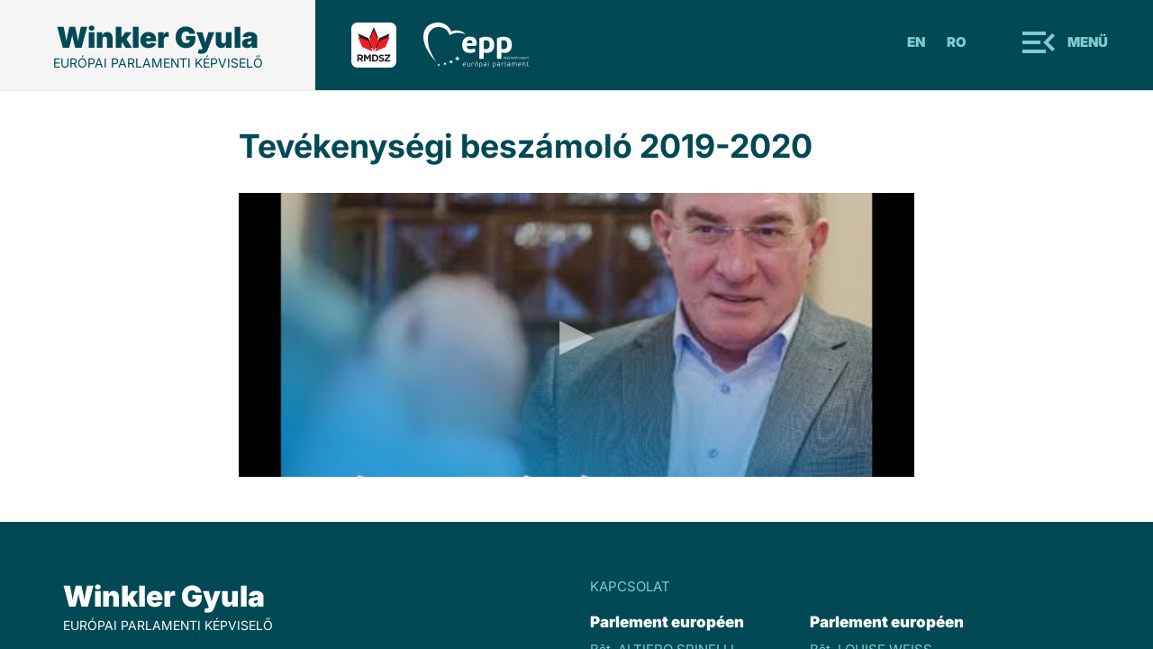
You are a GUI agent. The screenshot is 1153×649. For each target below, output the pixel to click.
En (916, 41)
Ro (957, 41)
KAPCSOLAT (630, 586)
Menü (1087, 41)
